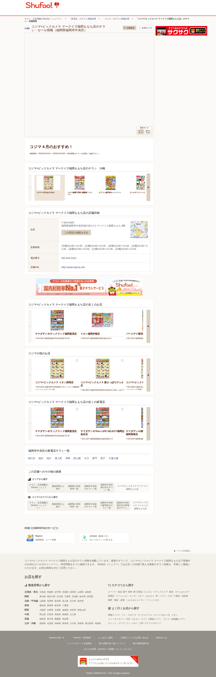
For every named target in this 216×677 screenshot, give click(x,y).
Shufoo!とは (161, 637)
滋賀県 (65, 610)
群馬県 (90, 596)
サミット (112, 623)
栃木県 (82, 596)
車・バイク (161, 596)
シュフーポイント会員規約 (79, 643)
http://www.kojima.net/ (73, 267)
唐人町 (58, 458)
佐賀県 (50, 623)
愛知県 (42, 605)
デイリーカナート (153, 623)
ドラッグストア (160, 592)
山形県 (80, 592)
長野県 (50, 601)
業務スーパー (114, 615)
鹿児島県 (89, 623)
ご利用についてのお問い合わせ (134, 637)
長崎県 (58, 623)
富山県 (65, 601)
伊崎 (67, 458)
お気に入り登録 (77, 360)
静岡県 (50, 605)
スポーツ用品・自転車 (177, 596)
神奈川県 (51, 596)
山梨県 (42, 601)
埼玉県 (60, 596)
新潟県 (58, 601)
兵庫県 (50, 610)
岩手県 (58, 592)
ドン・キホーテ (129, 615)
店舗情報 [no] (129, 28)
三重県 (65, 605)
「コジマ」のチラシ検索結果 (115, 19)
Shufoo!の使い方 (56, 637)
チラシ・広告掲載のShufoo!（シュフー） (43, 19)
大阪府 (42, 610)
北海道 (42, 592)
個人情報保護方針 (141, 643)
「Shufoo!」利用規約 (81, 637)
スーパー (112, 592)
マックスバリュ (145, 615)
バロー (135, 623)
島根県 (65, 614)
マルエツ (136, 619)
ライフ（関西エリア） (151, 619)
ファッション (122, 596)
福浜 (40, 458)
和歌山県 (81, 610)
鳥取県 (58, 614)
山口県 (73, 614)
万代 (128, 619)
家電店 (111, 596)
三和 (141, 623)
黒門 (94, 458)
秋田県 (73, 592)
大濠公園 (113, 458)
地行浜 (31, 458)
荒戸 (102, 458)
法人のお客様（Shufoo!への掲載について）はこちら (108, 649)
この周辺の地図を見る (76, 232)
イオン (175, 615)
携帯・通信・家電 (116, 600)
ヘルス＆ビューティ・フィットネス (142, 600)
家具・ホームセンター (179, 592)
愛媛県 (58, 619)
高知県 (65, 619)
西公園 (77, 458)
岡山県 (42, 614)
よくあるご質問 (105, 637)
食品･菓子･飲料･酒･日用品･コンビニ (135, 592)
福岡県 (42, 623)
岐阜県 (58, 605)
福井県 (80, 601)
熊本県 (65, 623)
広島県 (50, 614)
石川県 (73, 601)
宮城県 (65, 592)
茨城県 (75, 596)
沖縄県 (98, 623)
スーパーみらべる (162, 615)
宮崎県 (80, 623)
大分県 (73, 623)
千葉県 (67, 596)
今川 (86, 458)
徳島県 (42, 619)
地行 (49, 458)
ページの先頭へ (182, 551)
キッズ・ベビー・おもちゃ (141, 596)
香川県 (50, 619)
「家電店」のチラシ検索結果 (82, 19)
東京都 (42, 596)
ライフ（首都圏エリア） (174, 619)
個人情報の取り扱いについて (112, 643)
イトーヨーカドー (116, 619)
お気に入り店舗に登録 (145, 28)
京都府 (58, 610)
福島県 (88, 592)
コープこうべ (124, 623)
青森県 (50, 592)
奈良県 (73, 610)
